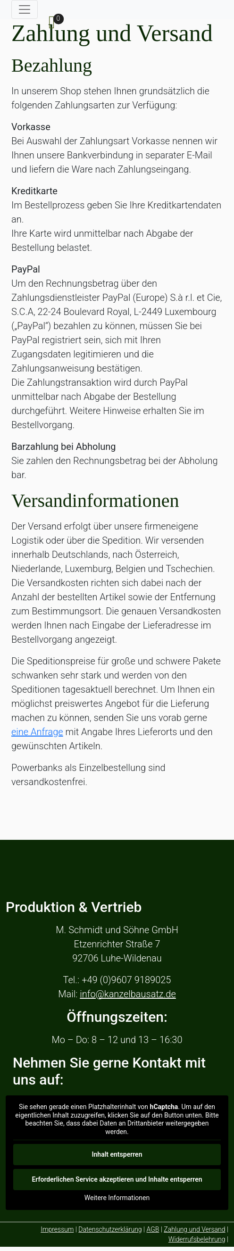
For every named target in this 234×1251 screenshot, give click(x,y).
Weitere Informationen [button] (117, 1197)
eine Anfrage (37, 731)
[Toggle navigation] (24, 9)
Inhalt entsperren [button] (117, 1154)
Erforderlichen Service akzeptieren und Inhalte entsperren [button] (117, 1179)
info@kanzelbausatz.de (128, 994)
